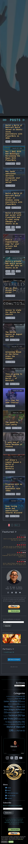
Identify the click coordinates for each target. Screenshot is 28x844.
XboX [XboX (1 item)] (15, 730)
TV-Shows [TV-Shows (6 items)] (9, 722)
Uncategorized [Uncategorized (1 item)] (7, 724)
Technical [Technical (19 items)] (14, 715)
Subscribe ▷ (9, 813)
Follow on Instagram (15, 659)
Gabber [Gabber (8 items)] (8, 701)
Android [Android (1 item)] (11, 696)
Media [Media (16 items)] (8, 706)
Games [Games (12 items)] (16, 701)
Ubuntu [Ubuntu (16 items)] (20, 722)
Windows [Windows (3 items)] (14, 724)
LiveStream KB (9, 652)
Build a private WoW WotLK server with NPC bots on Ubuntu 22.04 (15, 539)
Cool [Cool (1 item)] (14, 696)
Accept (11, 841)
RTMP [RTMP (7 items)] (18, 713)
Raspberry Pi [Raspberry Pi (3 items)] (11, 712)
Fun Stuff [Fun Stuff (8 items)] (20, 699)
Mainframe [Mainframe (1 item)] (22, 704)
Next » (17, 525)
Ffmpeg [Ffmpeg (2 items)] (9, 698)
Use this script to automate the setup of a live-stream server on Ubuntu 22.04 (14, 547)
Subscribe (7, 626)
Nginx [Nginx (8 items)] (14, 710)
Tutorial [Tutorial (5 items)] (21, 719)
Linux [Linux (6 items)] (16, 704)
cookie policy (20, 839)
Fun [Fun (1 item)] (14, 698)
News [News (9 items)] (7, 710)
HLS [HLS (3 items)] (11, 704)
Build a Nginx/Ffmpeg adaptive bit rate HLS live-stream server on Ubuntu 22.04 (14, 564)
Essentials (4, 841)
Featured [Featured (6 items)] (21, 696)
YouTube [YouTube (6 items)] (21, 731)
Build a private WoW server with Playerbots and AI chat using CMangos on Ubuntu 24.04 (14, 556)
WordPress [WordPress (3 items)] (21, 724)
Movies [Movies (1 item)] (15, 707)
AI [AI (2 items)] (7, 696)
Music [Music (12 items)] (21, 707)
